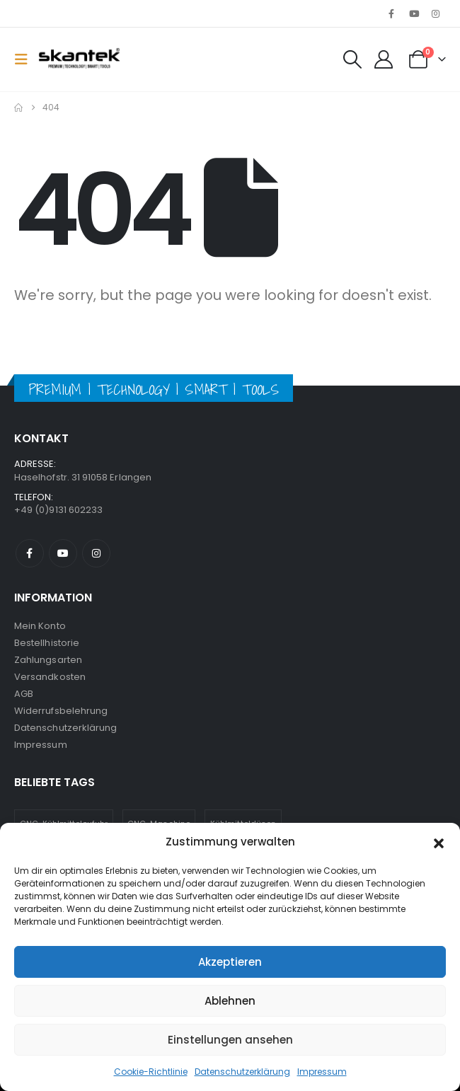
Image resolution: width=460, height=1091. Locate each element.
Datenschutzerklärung (242, 1072)
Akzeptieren (230, 961)
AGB (23, 693)
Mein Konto (40, 626)
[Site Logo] (79, 59)
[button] (439, 842)
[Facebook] (391, 13)
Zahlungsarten (48, 659)
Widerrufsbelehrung (61, 710)
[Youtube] (414, 13)
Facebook (30, 553)
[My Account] (383, 59)
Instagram (96, 553)
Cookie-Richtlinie (151, 1072)
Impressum (322, 1072)
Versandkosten (50, 676)
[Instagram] (436, 13)
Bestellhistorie (46, 643)
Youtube (63, 553)
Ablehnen (230, 1000)
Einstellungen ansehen (230, 1039)
